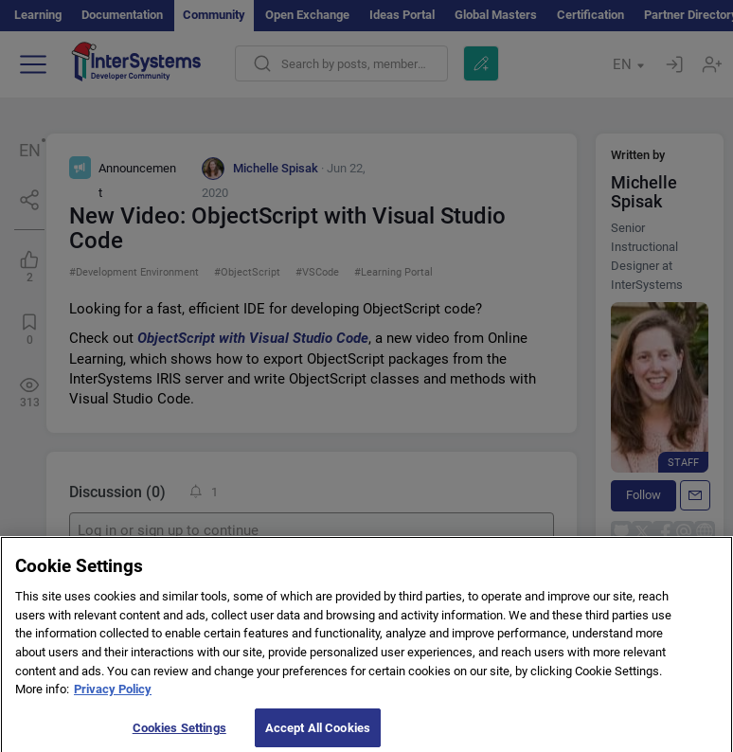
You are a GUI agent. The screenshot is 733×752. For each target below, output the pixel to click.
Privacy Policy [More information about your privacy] (113, 695)
